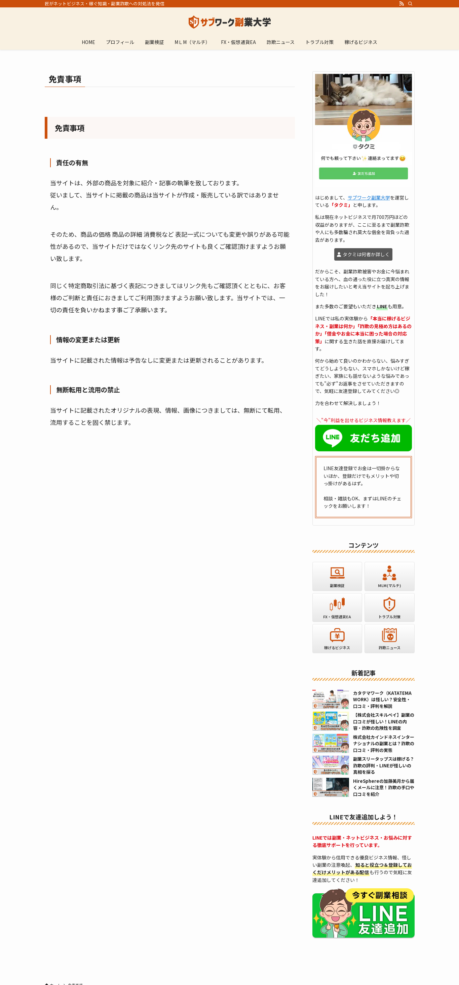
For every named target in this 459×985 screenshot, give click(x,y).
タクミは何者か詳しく (366, 254)
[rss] (401, 3)
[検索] (410, 3)
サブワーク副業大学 (369, 197)
